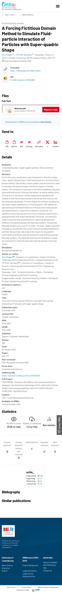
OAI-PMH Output (50, 565)
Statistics (7, 568)
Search (5, 571)
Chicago (29, 146)
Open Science (8, 565)
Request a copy (51, 109)
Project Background (30, 566)
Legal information (30, 571)
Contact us (48, 570)
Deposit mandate (51, 562)
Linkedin (55, 146)
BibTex (14, 146)
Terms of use (11, 587)
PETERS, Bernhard (11, 263)
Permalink (39, 146)
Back (6, 15)
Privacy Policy (26, 587)
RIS (7, 146)
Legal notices (28, 574)
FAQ (45, 568)
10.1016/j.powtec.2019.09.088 (22, 80)
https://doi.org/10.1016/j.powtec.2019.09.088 (21, 375)
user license (45, 122)
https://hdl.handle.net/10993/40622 (25, 70)
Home (12, 15)
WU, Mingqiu (8, 257)
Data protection (29, 576)
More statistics (49, 425)
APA (21, 146)
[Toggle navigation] (58, 6)
